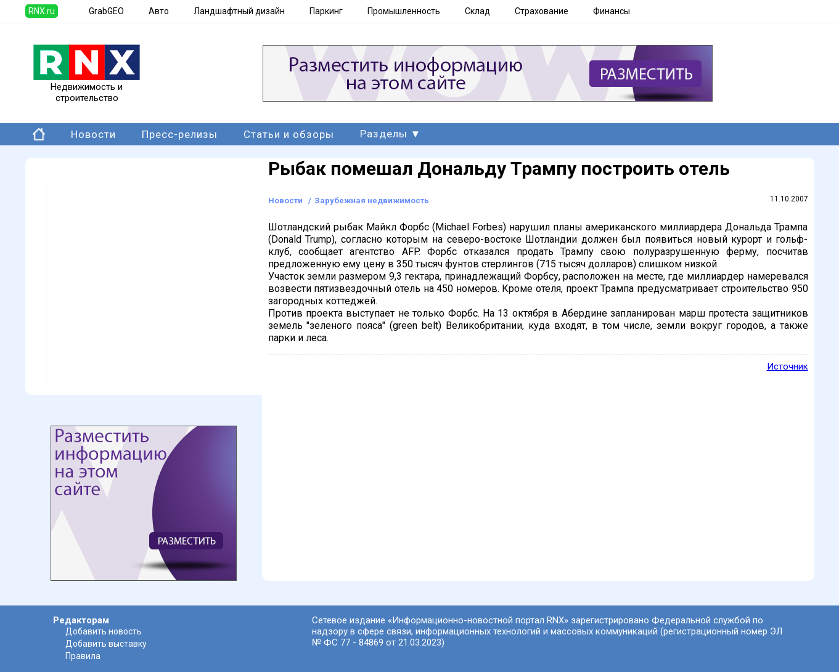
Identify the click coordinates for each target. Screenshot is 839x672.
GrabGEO (106, 11)
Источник (787, 366)
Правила (82, 656)
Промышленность (403, 11)
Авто (159, 11)
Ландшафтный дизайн (239, 11)
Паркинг (326, 11)
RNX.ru (41, 11)
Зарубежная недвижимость (371, 200)
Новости (93, 134)
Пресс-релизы (180, 134)
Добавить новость (103, 631)
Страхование (541, 11)
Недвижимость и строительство (86, 88)
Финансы (611, 11)
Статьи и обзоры (289, 134)
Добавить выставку (106, 644)
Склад (477, 11)
